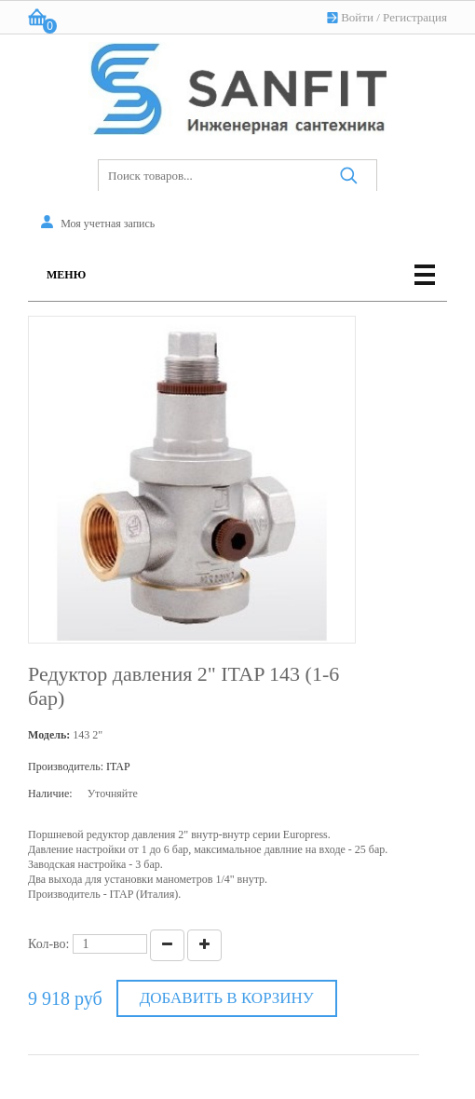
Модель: (49, 734)
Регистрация (415, 17)
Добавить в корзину (227, 998)
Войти (357, 17)
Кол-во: (49, 944)
